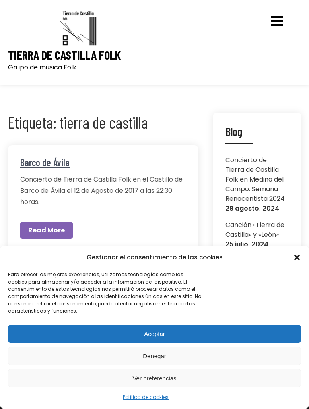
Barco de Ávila (45, 162)
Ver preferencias (154, 378)
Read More (46, 230)
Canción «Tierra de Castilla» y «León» (254, 229)
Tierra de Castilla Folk (64, 55)
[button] (297, 257)
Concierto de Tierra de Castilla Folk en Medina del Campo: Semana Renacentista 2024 (255, 179)
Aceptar (154, 333)
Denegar (154, 356)
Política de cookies (146, 397)
